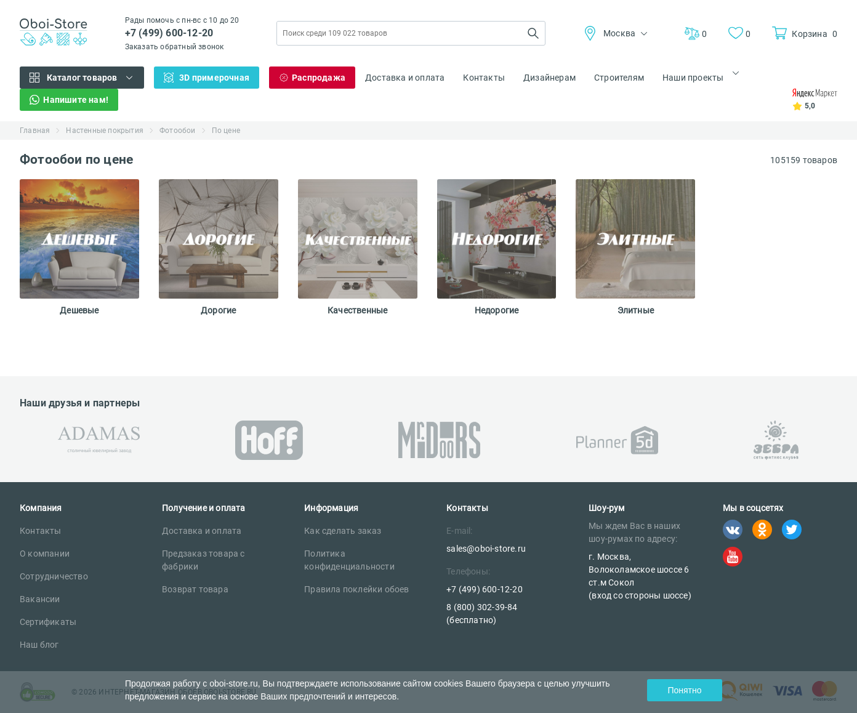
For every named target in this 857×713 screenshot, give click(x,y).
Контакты (484, 78)
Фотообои (177, 130)
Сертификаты (48, 622)
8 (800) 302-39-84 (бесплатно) (481, 613)
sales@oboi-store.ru (486, 549)
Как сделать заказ (342, 531)
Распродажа (318, 78)
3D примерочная (214, 78)
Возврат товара (195, 589)
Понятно (684, 690)
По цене (226, 130)
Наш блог (39, 645)
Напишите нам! (75, 100)
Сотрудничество (54, 576)
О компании (45, 553)
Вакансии (40, 599)
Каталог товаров (82, 78)
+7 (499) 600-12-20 (169, 33)
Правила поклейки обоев (356, 589)
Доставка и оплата (405, 78)
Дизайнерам (549, 78)
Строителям (619, 78)
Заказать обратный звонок (174, 46)
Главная (35, 130)
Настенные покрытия (104, 130)
